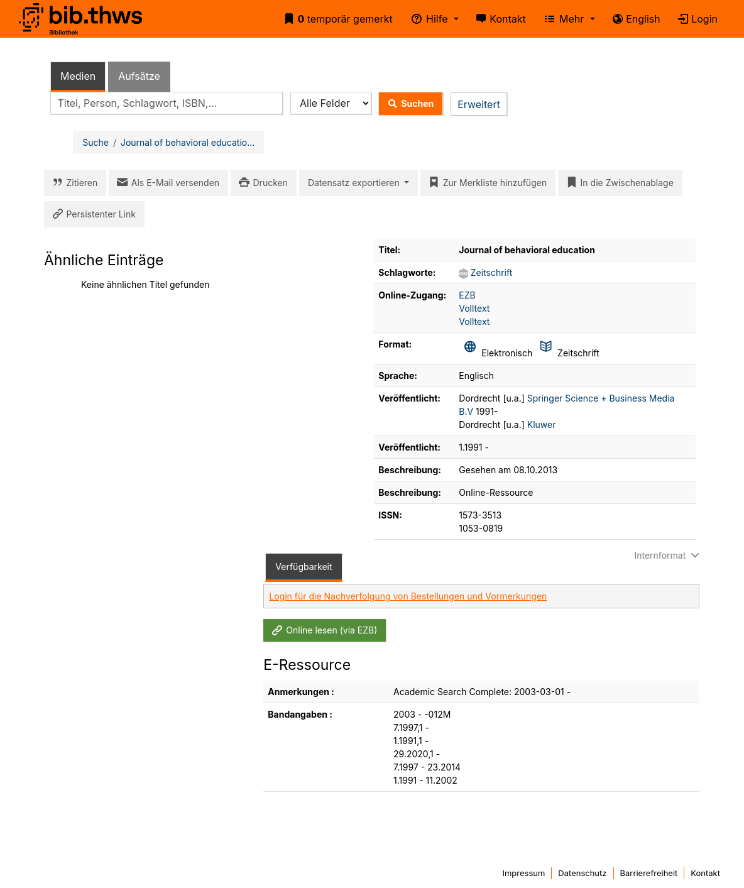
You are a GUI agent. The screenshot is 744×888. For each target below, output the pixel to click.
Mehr (562, 19)
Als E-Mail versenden (165, 183)
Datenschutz (582, 873)
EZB (467, 295)
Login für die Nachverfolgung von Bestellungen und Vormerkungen (408, 596)
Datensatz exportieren (355, 182)
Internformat (668, 555)
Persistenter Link (92, 214)
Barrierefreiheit (649, 873)
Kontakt (498, 19)
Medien (78, 76)
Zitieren (72, 183)
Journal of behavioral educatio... (187, 142)
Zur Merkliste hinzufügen (485, 183)
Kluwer (541, 424)
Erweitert (478, 104)
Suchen (408, 104)
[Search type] (330, 103)
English (634, 19)
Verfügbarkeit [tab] (303, 566)
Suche (95, 142)
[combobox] (166, 103)
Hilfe (427, 19)
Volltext (474, 308)
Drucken (261, 183)
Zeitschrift (492, 272)
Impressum (523, 873)
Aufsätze (139, 76)
